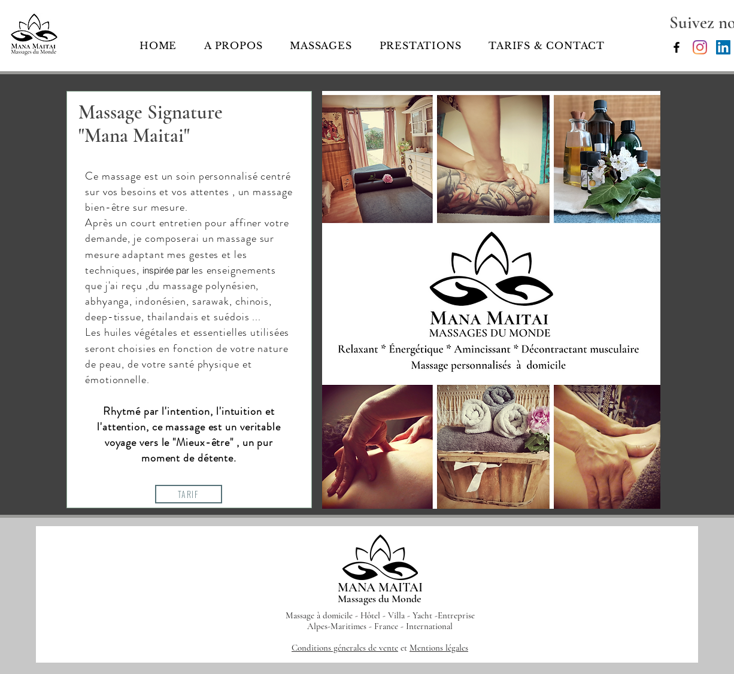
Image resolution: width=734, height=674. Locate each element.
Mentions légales (439, 647)
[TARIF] (188, 494)
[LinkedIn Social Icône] (723, 47)
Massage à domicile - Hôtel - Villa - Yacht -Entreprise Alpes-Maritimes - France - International (380, 621)
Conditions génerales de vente (345, 647)
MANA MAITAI (380, 587)
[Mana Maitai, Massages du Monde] (676, 47)
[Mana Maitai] (700, 47)
